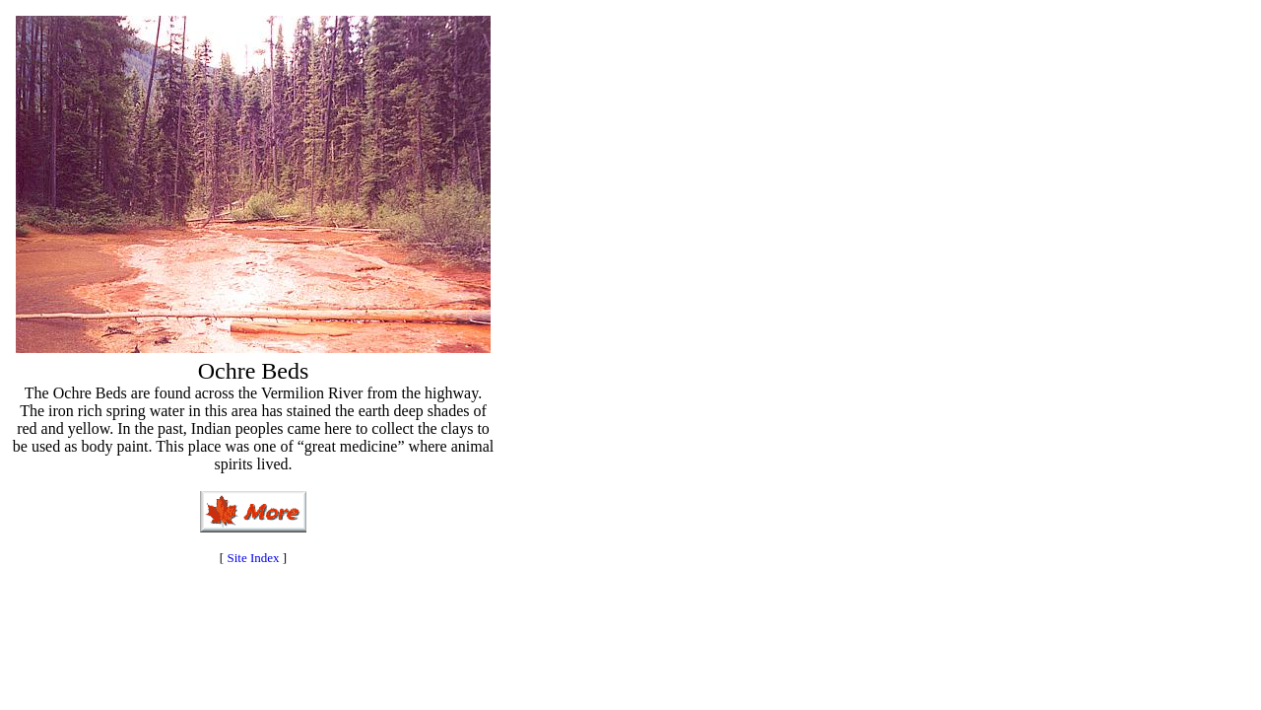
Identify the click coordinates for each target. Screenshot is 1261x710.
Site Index (253, 557)
